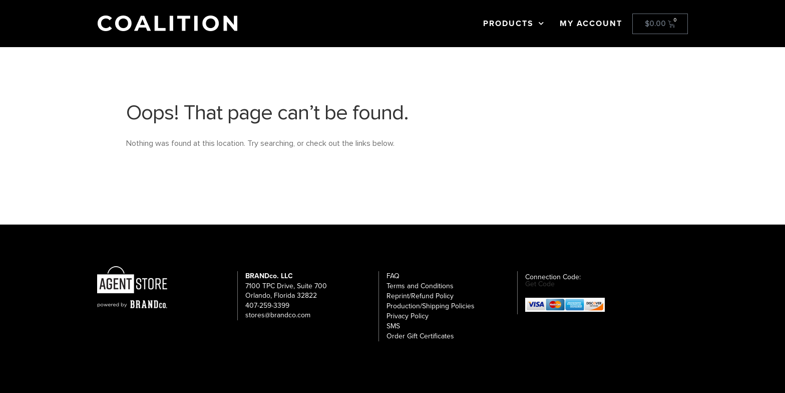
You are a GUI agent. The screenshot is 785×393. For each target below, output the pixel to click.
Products (514, 23)
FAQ (393, 276)
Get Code (540, 284)
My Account (591, 24)
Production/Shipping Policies (430, 306)
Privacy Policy (407, 316)
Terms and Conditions (420, 286)
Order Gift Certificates (420, 336)
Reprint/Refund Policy (420, 296)
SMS (393, 326)
